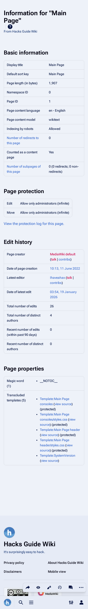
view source (63, 404)
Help (10, 26)
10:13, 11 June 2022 (65, 268)
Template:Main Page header (60, 430)
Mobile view (57, 571)
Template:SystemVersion (57, 455)
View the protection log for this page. (34, 223)
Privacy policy (14, 563)
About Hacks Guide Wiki (66, 563)
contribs (64, 259)
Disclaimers (13, 571)
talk (53, 259)
